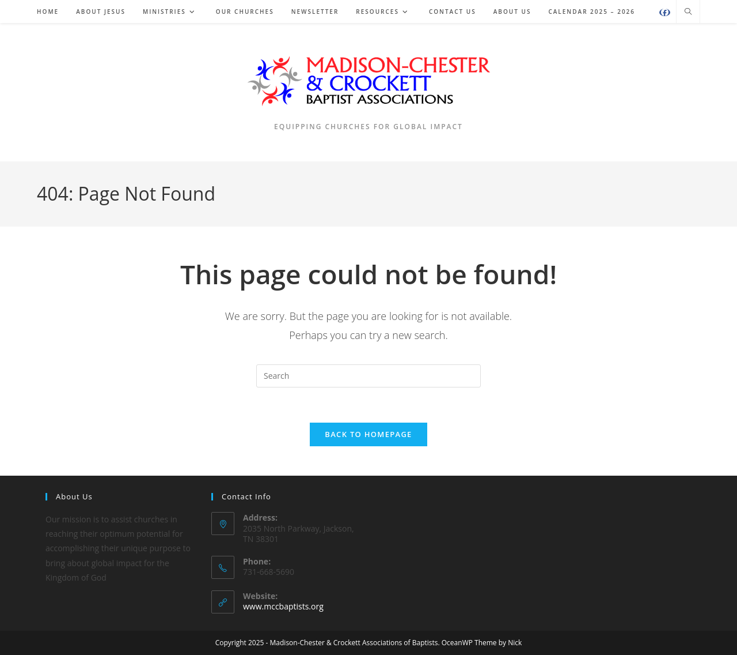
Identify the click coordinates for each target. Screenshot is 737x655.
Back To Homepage (368, 434)
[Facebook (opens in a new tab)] (664, 12)
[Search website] (688, 12)
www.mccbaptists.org (283, 606)
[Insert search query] (368, 375)
